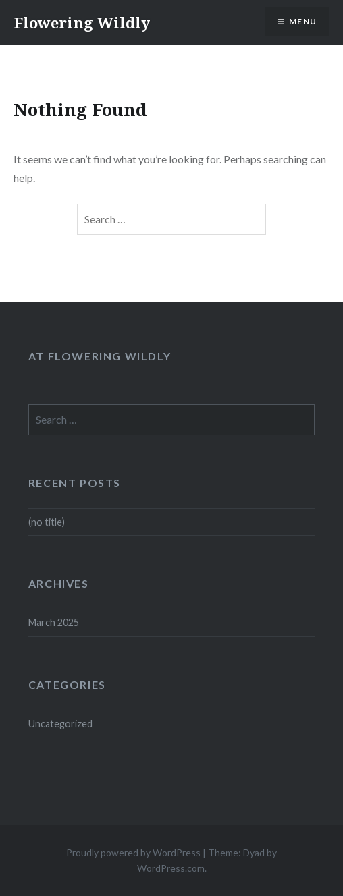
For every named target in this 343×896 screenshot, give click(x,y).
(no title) (46, 522)
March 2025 (53, 622)
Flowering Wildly (82, 22)
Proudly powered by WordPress (133, 852)
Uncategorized (60, 723)
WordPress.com (171, 868)
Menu (303, 21)
